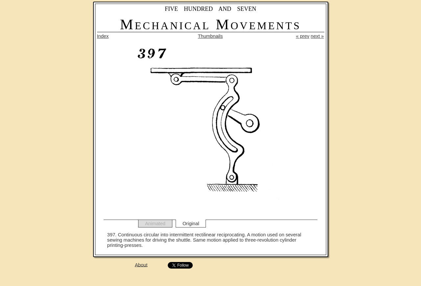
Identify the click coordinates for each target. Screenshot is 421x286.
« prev (303, 36)
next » (317, 36)
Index (103, 36)
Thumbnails (210, 36)
